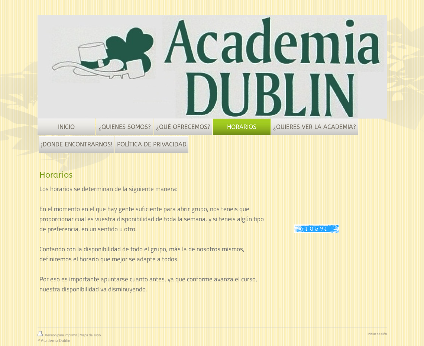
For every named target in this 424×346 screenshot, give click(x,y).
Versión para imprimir (58, 334)
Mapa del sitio (90, 335)
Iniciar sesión (377, 334)
